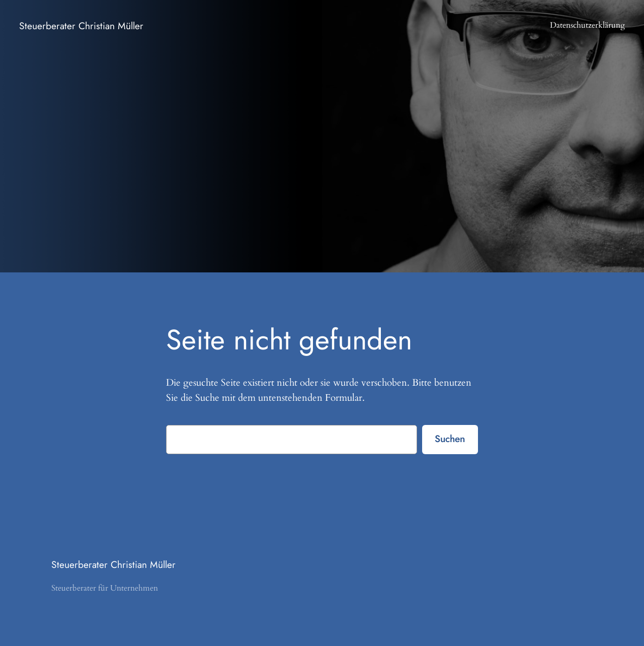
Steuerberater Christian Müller (81, 26)
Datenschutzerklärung (587, 25)
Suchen (450, 439)
